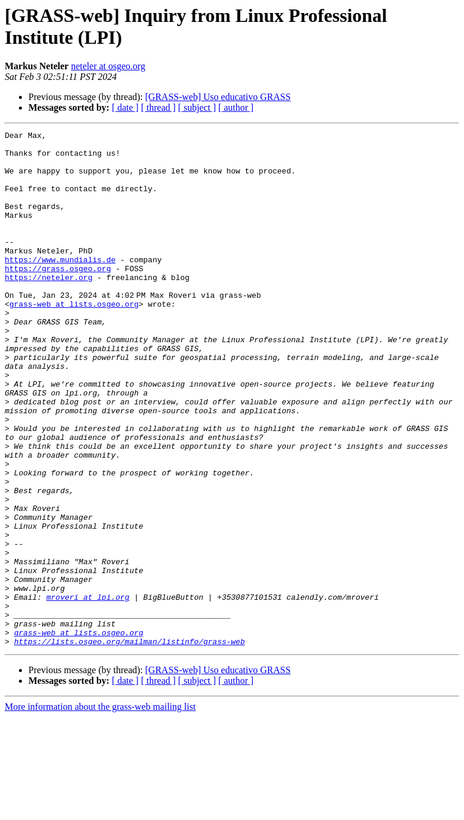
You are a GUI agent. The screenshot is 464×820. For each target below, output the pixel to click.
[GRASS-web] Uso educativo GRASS (218, 97)
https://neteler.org (48, 307)
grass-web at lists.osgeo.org (73, 339)
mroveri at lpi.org (87, 691)
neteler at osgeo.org (108, 66)
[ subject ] (197, 107)
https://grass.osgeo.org (58, 296)
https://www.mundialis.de (60, 286)
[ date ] (125, 107)
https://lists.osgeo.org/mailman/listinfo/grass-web (129, 744)
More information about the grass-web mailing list (100, 810)
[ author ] (236, 107)
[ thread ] (158, 107)
